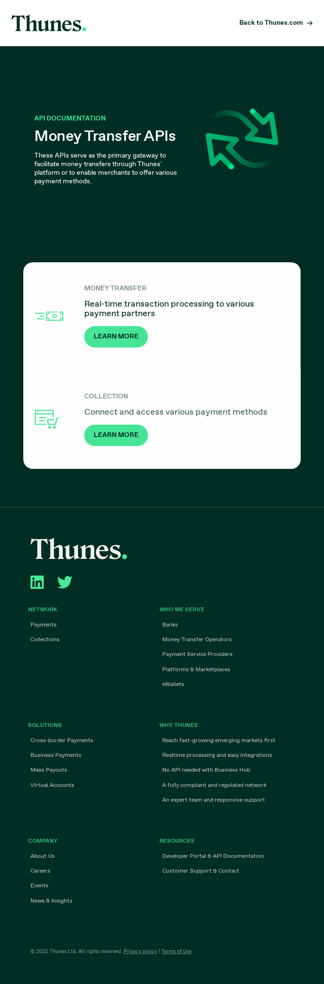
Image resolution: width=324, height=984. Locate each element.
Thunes (48, 23)
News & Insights (51, 900)
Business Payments (55, 755)
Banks (170, 625)
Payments (43, 625)
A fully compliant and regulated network (214, 785)
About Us (42, 856)
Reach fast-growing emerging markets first (218, 741)
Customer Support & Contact (200, 871)
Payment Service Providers (197, 654)
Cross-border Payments (61, 741)
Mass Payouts (48, 770)
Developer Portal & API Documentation (213, 856)
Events (39, 886)
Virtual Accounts (52, 785)
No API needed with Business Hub (206, 770)
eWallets (173, 684)
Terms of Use (176, 951)
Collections (44, 640)
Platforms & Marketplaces (196, 669)
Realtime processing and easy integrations (217, 755)
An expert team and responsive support (213, 800)
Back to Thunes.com (271, 23)
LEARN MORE (116, 336)
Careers (40, 871)
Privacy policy (140, 951)
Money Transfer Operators (197, 640)
